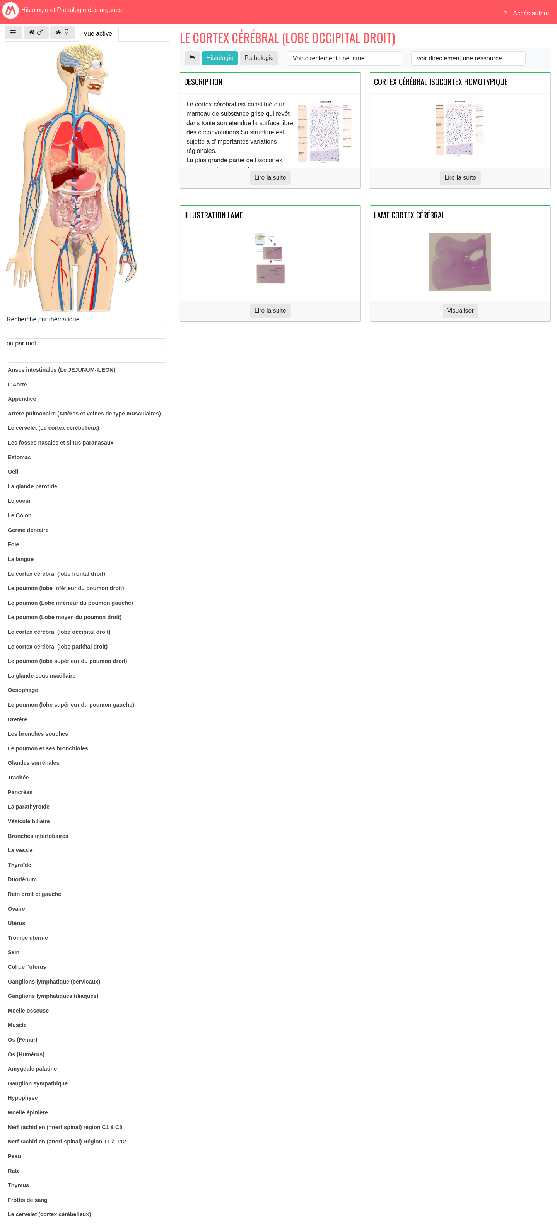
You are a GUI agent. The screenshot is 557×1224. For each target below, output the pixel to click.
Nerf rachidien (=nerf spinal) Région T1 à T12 (67, 1141)
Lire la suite (270, 177)
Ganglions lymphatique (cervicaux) (54, 982)
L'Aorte (17, 384)
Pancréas (20, 792)
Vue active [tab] (98, 33)
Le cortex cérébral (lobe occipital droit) (59, 632)
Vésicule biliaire (29, 821)
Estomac (19, 457)
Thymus (18, 1185)
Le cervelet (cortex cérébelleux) (49, 1214)
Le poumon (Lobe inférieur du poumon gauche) (70, 603)
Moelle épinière (28, 1112)
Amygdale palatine (32, 1069)
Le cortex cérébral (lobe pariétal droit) (58, 647)
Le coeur (19, 501)
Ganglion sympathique (38, 1083)
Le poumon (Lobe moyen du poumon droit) (64, 617)
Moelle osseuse (28, 1011)
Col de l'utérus (27, 967)
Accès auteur (531, 13)
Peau (14, 1156)
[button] (13, 32)
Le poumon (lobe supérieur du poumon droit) (67, 661)
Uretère (17, 719)
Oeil (13, 472)
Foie (13, 544)
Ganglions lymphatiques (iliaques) (53, 996)
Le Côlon (20, 515)
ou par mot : (23, 343)
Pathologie (259, 58)
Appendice (22, 399)
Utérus (17, 923)
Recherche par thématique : (45, 319)
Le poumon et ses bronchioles (48, 748)
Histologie (219, 58)
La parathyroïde (29, 806)
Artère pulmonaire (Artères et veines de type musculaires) (84, 413)
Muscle (17, 1025)
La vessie (20, 850)
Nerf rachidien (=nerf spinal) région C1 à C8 (65, 1127)
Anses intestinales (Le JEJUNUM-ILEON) (61, 370)
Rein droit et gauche (34, 894)
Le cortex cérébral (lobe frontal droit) (56, 574)
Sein (13, 952)
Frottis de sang (28, 1200)
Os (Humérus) (26, 1054)
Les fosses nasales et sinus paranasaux (61, 442)
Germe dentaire (28, 530)
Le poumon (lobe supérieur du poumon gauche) (71, 705)
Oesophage (23, 690)
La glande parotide (32, 486)
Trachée (18, 777)
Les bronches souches (38, 734)
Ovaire (16, 909)
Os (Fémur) (23, 1040)
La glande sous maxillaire (41, 676)
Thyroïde (19, 865)
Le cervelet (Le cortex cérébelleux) (53, 428)
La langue (21, 559)
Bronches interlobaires (38, 836)
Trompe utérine (28, 938)
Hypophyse (23, 1098)
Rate (14, 1171)
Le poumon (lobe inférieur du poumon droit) (66, 588)
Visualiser (460, 310)
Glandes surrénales (34, 763)
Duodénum (22, 879)
